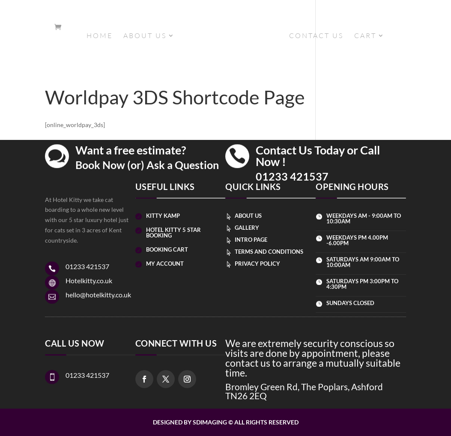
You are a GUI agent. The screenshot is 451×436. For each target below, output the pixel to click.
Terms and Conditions (269, 251)
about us (248, 215)
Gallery (247, 227)
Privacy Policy (257, 263)
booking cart (167, 249)
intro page (251, 239)
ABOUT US (145, 36)
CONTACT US (316, 36)
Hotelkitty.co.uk (89, 280)
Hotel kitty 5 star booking (173, 232)
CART (365, 36)
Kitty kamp (163, 215)
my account (165, 263)
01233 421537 (292, 176)
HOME (100, 36)
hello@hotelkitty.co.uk (98, 295)
